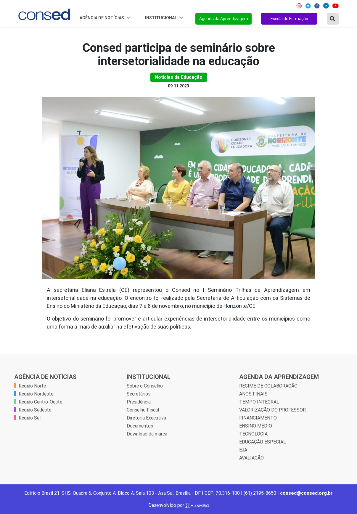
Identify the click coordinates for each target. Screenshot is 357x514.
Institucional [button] (161, 17)
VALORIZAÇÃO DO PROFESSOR (272, 410)
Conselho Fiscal (143, 410)
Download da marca (147, 434)
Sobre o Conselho (145, 386)
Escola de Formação (289, 18)
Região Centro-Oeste (40, 402)
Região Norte (32, 386)
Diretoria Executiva (146, 418)
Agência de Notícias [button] (102, 17)
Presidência (139, 402)
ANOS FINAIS (253, 394)
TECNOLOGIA (253, 434)
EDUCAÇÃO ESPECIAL (262, 442)
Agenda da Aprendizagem (223, 18)
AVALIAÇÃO (251, 458)
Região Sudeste (35, 410)
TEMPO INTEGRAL (259, 402)
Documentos (140, 426)
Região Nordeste (36, 394)
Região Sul (30, 418)
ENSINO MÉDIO (255, 426)
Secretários (138, 394)
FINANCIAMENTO (258, 418)
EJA (243, 450)
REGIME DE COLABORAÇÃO (268, 386)
